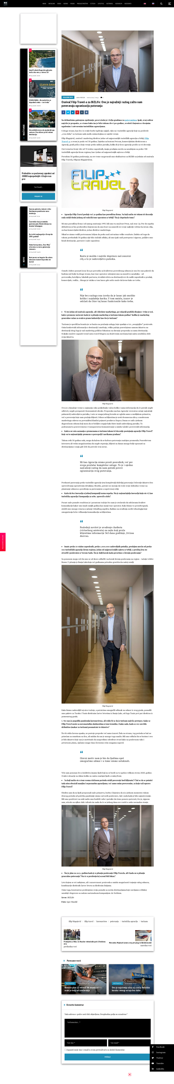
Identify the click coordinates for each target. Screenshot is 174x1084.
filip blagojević (75, 921)
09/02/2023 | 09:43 (93, 97)
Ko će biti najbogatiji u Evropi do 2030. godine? (41, 235)
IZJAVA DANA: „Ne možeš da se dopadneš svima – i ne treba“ (40, 101)
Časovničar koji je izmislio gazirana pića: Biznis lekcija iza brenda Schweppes (40, 223)
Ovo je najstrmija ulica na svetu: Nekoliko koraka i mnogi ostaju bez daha (131, 989)
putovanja (114, 921)
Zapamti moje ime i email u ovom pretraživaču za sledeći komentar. (95, 1049)
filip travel (88, 921)
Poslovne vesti (68, 97)
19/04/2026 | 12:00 (34, 138)
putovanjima (131, 120)
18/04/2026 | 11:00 (34, 75)
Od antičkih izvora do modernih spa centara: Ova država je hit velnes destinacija (42, 132)
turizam (144, 921)
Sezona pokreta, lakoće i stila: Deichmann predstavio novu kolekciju (40, 211)
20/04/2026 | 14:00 (35, 252)
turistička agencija (130, 921)
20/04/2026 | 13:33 (34, 264)
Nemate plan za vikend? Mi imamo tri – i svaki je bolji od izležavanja (83, 989)
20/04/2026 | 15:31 (34, 216)
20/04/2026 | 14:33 (34, 239)
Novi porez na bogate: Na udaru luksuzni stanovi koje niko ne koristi (41, 259)
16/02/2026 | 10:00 (131, 983)
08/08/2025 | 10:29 (83, 983)
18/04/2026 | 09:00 (35, 106)
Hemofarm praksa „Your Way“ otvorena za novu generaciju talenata (39, 247)
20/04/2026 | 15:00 (35, 229)
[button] (162, 1047)
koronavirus (101, 921)
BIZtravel (70, 983)
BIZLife (82, 97)
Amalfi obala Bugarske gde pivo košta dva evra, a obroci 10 (40, 71)
